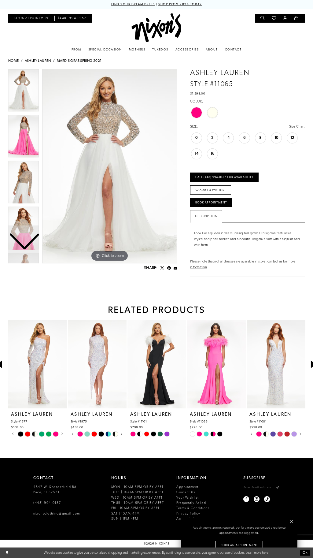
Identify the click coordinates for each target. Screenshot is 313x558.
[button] (285, 18)
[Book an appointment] (32, 18)
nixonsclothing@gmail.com (56, 513)
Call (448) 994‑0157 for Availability (224, 177)
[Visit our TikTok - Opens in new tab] (267, 499)
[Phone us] (72, 18)
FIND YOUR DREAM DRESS (133, 4)
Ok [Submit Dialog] (305, 552)
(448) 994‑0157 (47, 503)
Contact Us (185, 492)
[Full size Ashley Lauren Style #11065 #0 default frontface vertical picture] (109, 166)
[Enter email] (261, 488)
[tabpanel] (109, 166)
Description (206, 216)
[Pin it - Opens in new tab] (169, 268)
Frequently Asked (191, 503)
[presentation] (37, 365)
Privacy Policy (188, 513)
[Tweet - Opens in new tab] (162, 268)
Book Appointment (211, 202)
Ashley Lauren (38, 61)
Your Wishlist (187, 498)
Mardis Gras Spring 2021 (79, 61)
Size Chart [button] (296, 126)
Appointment (187, 487)
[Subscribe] (278, 488)
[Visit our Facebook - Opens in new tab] (246, 499)
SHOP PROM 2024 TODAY (180, 4)
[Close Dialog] (7, 553)
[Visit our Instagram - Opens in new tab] (257, 499)
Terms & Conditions (192, 508)
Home (13, 61)
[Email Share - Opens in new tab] (175, 268)
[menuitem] (32, 18)
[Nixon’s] (156, 27)
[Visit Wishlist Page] (274, 18)
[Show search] (263, 18)
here (265, 552)
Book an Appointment (239, 545)
